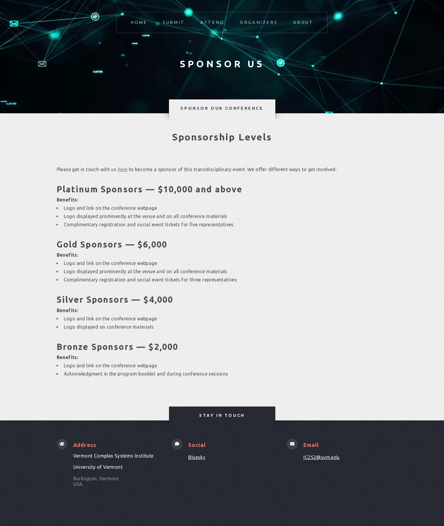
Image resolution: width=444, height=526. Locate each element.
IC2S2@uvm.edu (321, 457)
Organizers (259, 22)
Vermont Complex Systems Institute (113, 455)
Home (139, 22)
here (123, 169)
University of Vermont (98, 467)
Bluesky (196, 457)
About (303, 22)
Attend (212, 22)
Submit (174, 22)
